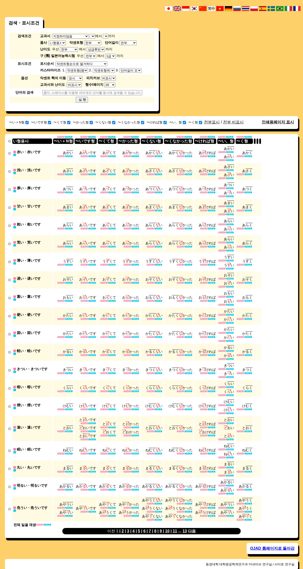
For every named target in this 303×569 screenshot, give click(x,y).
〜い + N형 (19, 122)
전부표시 (212, 122)
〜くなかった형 (131, 122)
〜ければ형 (157, 122)
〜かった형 (83, 122)
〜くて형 (62, 122)
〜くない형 (105, 122)
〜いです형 (41, 122)
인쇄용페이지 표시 (278, 122)
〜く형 (195, 122)
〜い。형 (177, 122)
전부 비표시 (233, 122)
